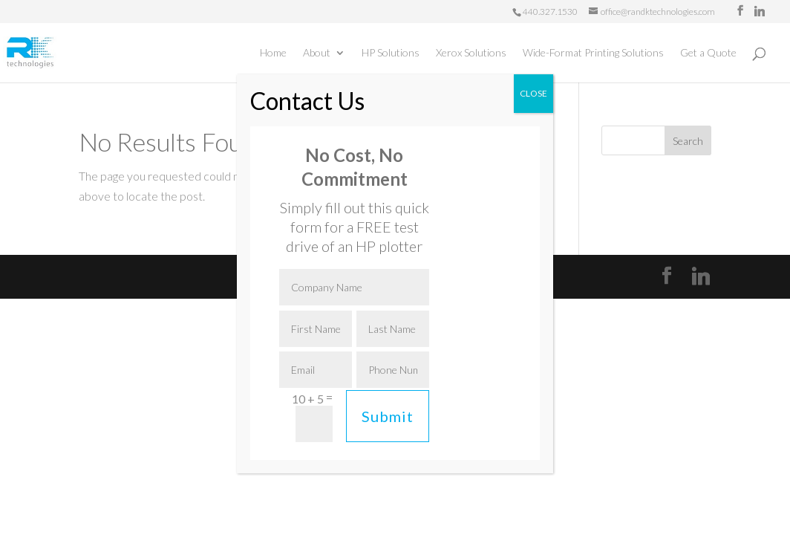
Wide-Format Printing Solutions (593, 53)
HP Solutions (391, 53)
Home (273, 53)
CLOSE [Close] (533, 93)
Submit (388, 416)
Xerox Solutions (471, 53)
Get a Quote (708, 53)
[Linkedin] (759, 11)
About (316, 53)
